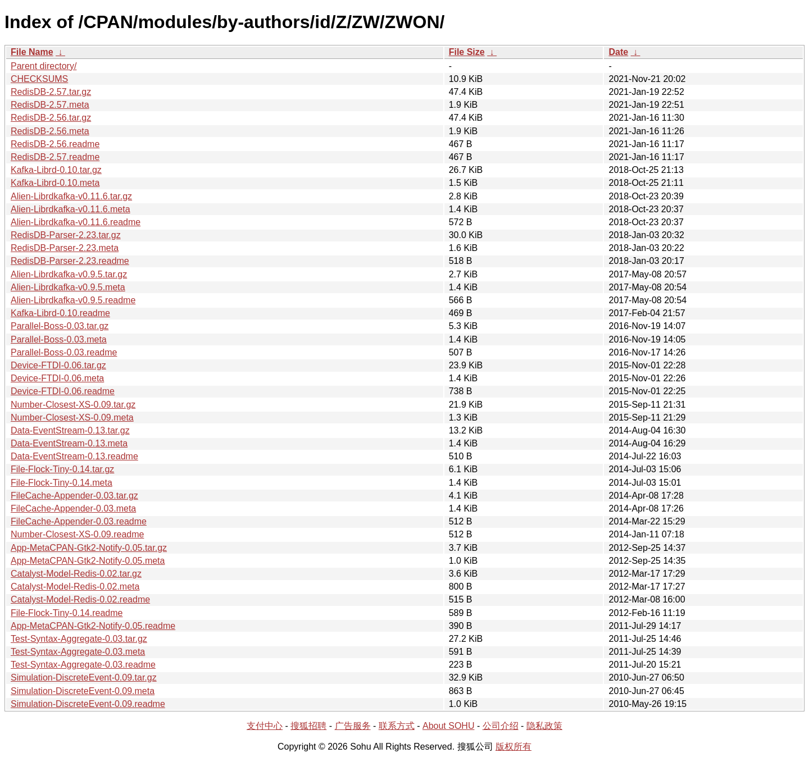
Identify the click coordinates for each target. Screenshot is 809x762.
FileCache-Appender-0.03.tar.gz (74, 495)
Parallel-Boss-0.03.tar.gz (59, 326)
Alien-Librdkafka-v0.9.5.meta (68, 287)
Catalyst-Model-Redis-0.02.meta (75, 586)
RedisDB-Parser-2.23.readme (70, 261)
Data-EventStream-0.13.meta (69, 443)
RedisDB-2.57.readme (55, 157)
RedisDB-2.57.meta (50, 104)
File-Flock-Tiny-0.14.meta (61, 482)
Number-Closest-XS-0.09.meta (72, 417)
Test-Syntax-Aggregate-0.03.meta (78, 651)
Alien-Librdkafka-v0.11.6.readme (75, 222)
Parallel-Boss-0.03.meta (59, 339)
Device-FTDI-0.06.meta (57, 378)
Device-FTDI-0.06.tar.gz (58, 365)
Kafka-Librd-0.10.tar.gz (56, 170)
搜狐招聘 (308, 726)
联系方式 (397, 726)
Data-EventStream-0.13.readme (74, 456)
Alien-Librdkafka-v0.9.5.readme (73, 300)
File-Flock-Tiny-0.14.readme (66, 613)
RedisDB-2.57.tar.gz (51, 92)
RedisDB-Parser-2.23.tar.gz (66, 235)
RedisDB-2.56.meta (50, 131)
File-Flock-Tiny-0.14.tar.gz (62, 469)
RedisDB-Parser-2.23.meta (65, 248)
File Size (467, 52)
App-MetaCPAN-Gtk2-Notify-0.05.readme (93, 626)
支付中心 (265, 726)
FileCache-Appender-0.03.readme (79, 521)
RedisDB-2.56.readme (55, 144)
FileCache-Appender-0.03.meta (73, 508)
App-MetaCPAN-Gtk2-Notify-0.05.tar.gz (89, 548)
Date (618, 52)
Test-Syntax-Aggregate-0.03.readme (83, 664)
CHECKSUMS (39, 79)
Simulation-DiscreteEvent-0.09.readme (88, 704)
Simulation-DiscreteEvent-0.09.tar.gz (84, 677)
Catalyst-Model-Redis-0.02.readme (80, 599)
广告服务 (353, 726)
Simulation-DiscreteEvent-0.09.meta (82, 691)
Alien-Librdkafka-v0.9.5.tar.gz (69, 274)
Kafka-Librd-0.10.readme (60, 313)
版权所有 (513, 746)
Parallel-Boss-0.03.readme (64, 352)
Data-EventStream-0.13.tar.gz (70, 430)
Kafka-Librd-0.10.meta (55, 183)
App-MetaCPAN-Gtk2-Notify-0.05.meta (88, 560)
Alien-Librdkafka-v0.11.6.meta (70, 209)
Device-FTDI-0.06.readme (63, 391)
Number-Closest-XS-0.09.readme (77, 534)
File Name (32, 52)
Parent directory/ (43, 66)
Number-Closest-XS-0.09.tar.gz (73, 404)
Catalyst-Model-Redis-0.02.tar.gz (76, 573)
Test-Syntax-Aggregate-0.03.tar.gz (79, 639)
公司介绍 (501, 726)
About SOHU (448, 726)
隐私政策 (544, 726)
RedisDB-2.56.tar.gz (51, 117)
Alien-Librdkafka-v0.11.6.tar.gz (71, 196)
